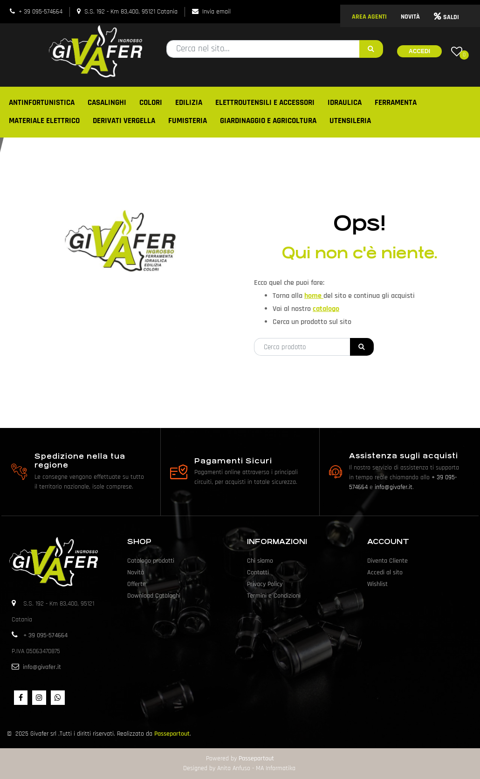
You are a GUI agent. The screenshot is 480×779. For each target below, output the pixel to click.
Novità (135, 572)
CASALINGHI (107, 102)
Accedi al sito (385, 572)
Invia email (216, 11)
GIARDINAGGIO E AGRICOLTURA (268, 121)
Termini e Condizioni (274, 596)
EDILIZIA (188, 102)
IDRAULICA (345, 102)
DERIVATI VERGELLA (124, 121)
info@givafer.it (393, 487)
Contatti (258, 572)
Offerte (136, 584)
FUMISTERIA (187, 121)
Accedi (419, 51)
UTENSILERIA (350, 121)
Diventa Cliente (387, 561)
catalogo (326, 309)
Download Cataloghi (153, 596)
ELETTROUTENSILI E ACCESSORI (265, 102)
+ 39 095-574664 (40, 11)
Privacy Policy (264, 584)
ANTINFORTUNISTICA (42, 102)
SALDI (446, 17)
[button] (371, 49)
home (313, 296)
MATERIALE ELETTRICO (44, 121)
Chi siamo (260, 561)
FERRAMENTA (396, 102)
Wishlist (377, 584)
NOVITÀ (410, 17)
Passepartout (172, 734)
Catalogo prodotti (150, 561)
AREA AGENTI (369, 17)
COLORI (150, 102)
